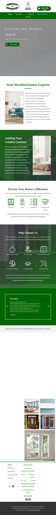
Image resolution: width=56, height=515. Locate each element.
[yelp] (29, 9)
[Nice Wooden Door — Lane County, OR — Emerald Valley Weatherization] (31, 422)
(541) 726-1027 (27, 329)
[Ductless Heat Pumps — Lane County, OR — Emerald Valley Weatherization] (47, 406)
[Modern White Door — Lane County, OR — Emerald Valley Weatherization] (47, 422)
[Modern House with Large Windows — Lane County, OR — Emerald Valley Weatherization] (31, 406)
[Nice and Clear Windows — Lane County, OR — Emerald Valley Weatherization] (39, 445)
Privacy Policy (37, 510)
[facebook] (26, 9)
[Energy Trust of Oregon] (17, 486)
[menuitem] (10, 14)
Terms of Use (30, 510)
